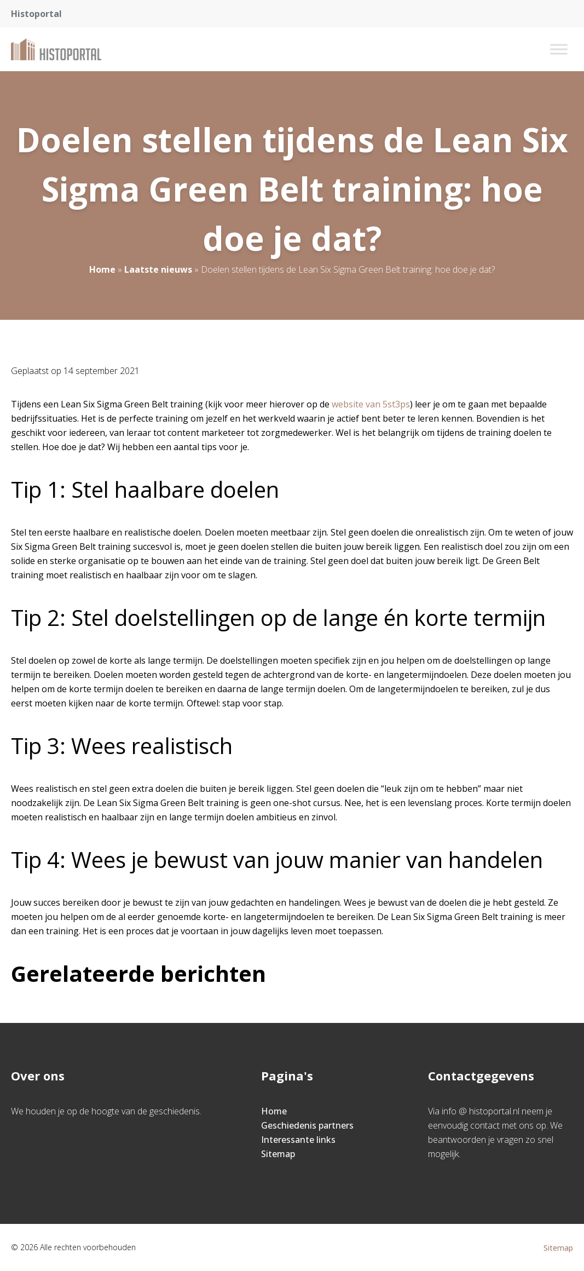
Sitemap (278, 1154)
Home (102, 269)
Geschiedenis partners (307, 1125)
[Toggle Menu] (559, 49)
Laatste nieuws (158, 269)
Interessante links (298, 1140)
